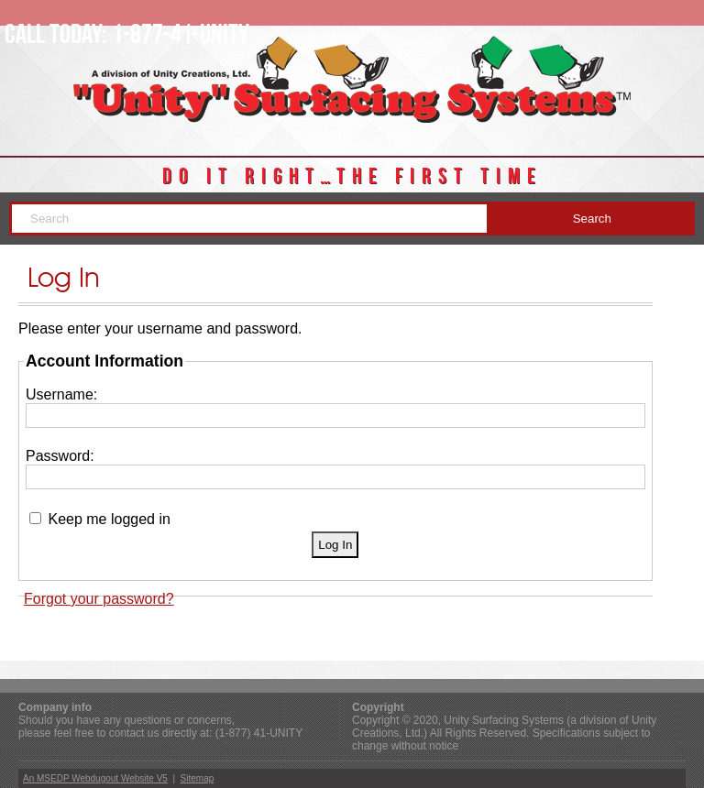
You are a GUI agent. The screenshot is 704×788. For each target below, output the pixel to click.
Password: (60, 456)
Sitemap (197, 778)
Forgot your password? (99, 599)
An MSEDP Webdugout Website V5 (95, 778)
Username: (61, 394)
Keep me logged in (109, 519)
